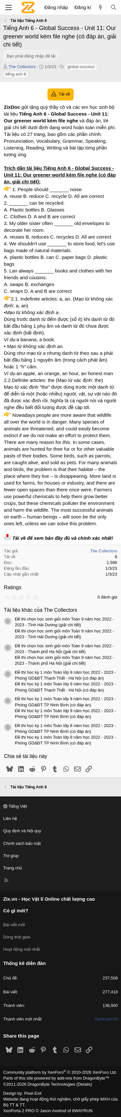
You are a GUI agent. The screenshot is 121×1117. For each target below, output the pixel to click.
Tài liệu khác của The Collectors (40, 610)
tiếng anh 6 (15, 74)
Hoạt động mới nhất (21, 949)
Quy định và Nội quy (22, 830)
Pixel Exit (32, 1093)
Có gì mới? (15, 910)
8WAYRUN (82, 1110)
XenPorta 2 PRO (19, 1110)
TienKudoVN (106, 1019)
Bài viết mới (14, 924)
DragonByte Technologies (51, 1084)
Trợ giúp (10, 855)
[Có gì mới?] (100, 7)
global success (81, 66)
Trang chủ (12, 868)
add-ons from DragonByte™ (83, 1078)
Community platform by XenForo (60, 1072)
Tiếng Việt (15, 806)
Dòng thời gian (16, 937)
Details (84, 1084)
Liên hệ (10, 818)
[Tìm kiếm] (113, 7)
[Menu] (8, 7)
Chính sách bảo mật (22, 843)
